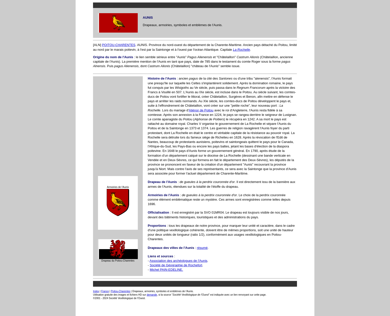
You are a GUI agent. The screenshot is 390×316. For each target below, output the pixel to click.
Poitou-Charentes (120, 291)
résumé (202, 248)
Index (96, 291)
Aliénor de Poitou (201, 110)
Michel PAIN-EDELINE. (166, 269)
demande (152, 294)
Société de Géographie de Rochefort (176, 265)
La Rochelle (241, 49)
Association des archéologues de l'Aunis (178, 261)
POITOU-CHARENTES (118, 45)
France (105, 291)
